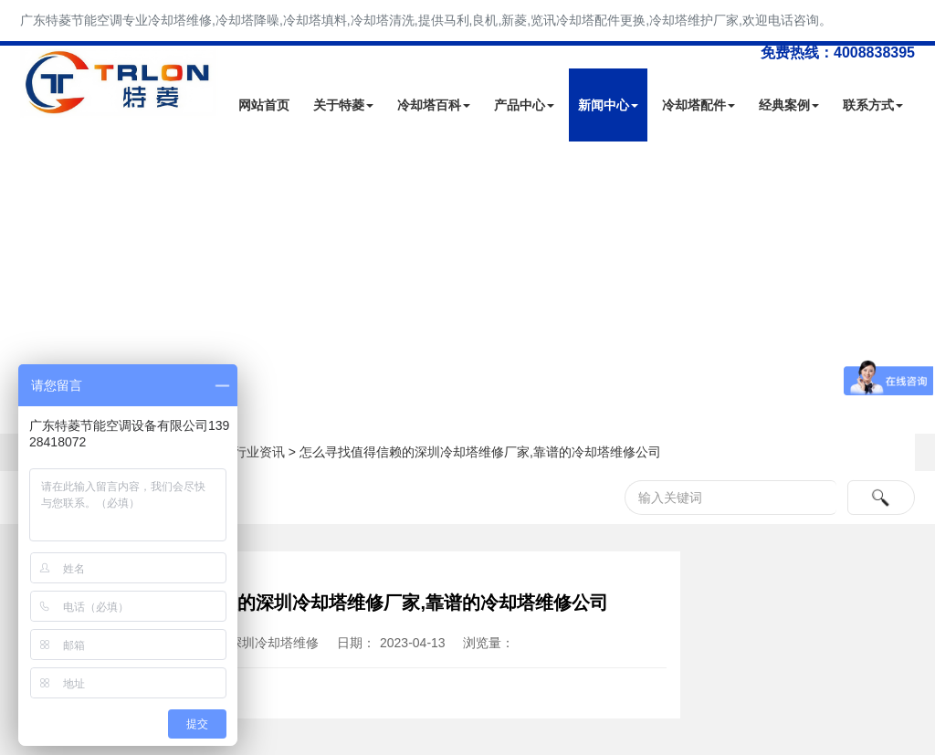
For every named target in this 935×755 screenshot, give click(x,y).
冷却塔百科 (433, 105)
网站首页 (263, 105)
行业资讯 (259, 452)
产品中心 (524, 105)
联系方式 (873, 105)
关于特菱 (343, 105)
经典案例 (789, 105)
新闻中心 (608, 105)
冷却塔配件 (698, 105)
